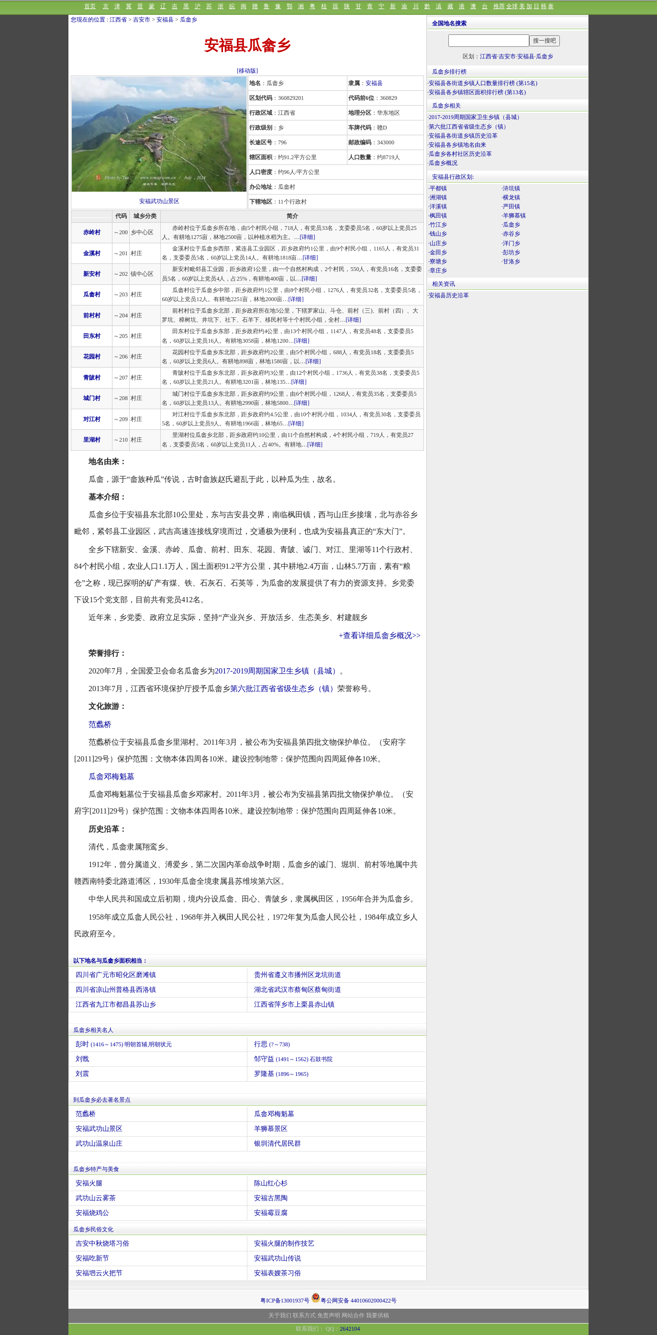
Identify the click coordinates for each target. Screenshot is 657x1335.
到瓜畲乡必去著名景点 (102, 1099)
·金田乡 (437, 252)
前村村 (91, 315)
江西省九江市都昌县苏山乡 (116, 1004)
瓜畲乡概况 (443, 163)
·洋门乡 (510, 243)
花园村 (91, 356)
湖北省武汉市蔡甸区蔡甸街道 (297, 989)
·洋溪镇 (437, 206)
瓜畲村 (91, 294)
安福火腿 (89, 1183)
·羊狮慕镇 (513, 215)
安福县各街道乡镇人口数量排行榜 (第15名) (483, 83)
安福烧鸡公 (92, 1212)
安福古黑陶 (271, 1198)
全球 (512, 6)
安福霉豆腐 (271, 1212)
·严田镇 (510, 206)
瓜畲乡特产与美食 (96, 1169)
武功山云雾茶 (96, 1198)
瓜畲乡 (188, 19)
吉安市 (141, 19)
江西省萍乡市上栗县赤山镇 (294, 1004)
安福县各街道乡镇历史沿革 (463, 135)
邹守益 (293, 1059)
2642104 (350, 1328)
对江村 (91, 419)
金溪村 (91, 253)
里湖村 (91, 439)
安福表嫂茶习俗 (277, 1273)
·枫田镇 (437, 215)
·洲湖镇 (437, 197)
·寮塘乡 (437, 261)
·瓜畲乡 (510, 224)
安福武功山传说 (277, 1258)
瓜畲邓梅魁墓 (111, 776)
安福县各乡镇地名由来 (457, 144)
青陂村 (91, 377)
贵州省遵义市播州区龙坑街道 (297, 974)
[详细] (307, 237)
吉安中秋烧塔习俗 (102, 1243)
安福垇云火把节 (99, 1273)
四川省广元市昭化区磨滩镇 (116, 974)
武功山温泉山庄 (99, 1143)
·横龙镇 (510, 197)
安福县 (165, 19)
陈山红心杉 (271, 1183)
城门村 (91, 398)
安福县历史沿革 (449, 295)
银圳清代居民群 (277, 1143)
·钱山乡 (437, 233)
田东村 (91, 336)
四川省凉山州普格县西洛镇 (116, 989)
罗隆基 (281, 1073)
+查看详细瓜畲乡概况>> (380, 635)
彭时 (124, 1044)
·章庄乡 (437, 270)
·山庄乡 (437, 243)
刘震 (82, 1073)
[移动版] (247, 70)
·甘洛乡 (510, 261)
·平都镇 (437, 188)
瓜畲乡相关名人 (93, 1030)
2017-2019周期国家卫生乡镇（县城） (277, 671)
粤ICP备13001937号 (285, 1300)
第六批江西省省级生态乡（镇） (283, 688)
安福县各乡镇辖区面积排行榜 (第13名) (477, 92)
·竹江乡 (437, 224)
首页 (90, 6)
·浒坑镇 (510, 188)
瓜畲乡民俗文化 (93, 1229)
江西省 (118, 19)
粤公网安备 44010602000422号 (354, 1297)
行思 (272, 1044)
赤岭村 (91, 232)
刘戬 (82, 1059)
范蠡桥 (100, 724)
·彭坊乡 (510, 252)
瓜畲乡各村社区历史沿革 (460, 154)
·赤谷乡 (510, 233)
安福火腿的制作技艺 (284, 1243)
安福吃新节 (92, 1258)
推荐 (499, 6)
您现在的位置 (88, 19)
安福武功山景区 (159, 201)
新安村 (91, 274)
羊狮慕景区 (271, 1128)
